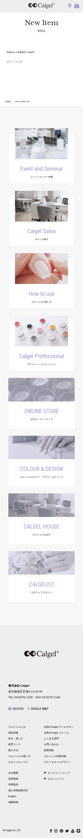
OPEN (8, 6)
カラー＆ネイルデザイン (57, 762)
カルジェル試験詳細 (55, 756)
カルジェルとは (17, 726)
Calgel (8, 101)
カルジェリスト (54, 778)
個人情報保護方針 (18, 790)
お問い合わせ (51, 744)
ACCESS (16, 709)
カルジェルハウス (18, 762)
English (12, 796)
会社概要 (13, 772)
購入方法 (13, 750)
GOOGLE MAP (38, 709)
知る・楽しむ (15, 738)
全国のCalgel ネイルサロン (59, 726)
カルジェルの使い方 (19, 756)
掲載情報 (13, 802)
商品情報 (13, 732)
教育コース (14, 744)
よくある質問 (51, 738)
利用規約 (13, 784)
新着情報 (49, 750)
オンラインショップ (57, 772)
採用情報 (13, 778)
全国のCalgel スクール (56, 732)
